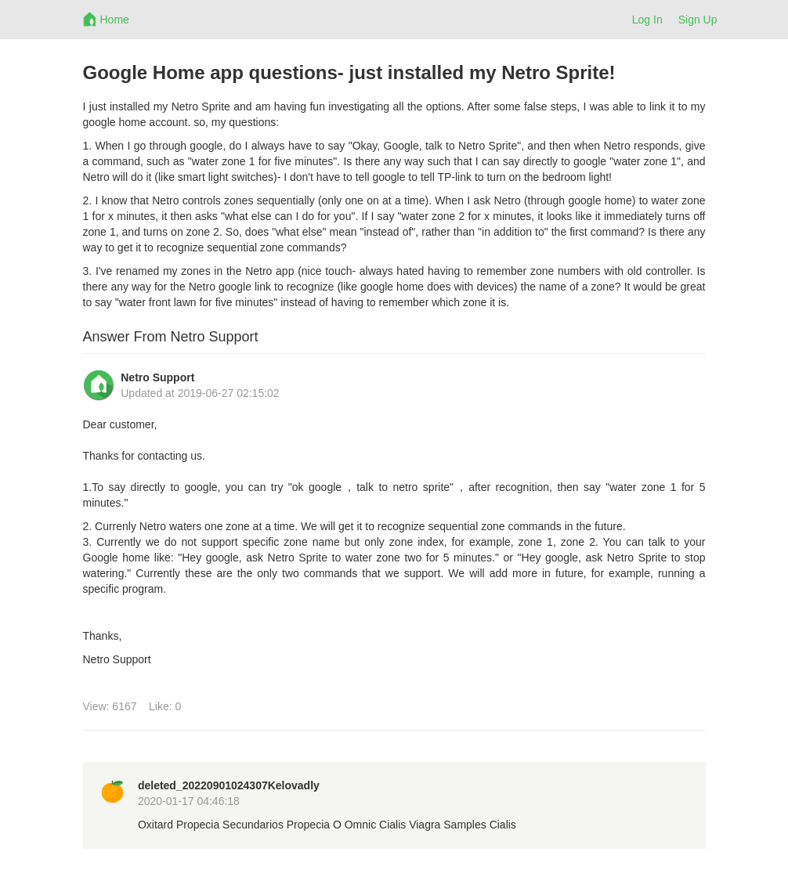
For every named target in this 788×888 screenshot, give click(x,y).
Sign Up (698, 19)
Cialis (392, 824)
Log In (647, 19)
